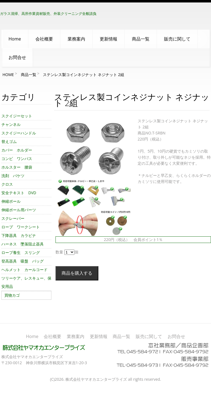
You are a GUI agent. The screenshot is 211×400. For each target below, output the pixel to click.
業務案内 (76, 39)
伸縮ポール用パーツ (18, 209)
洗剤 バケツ (12, 175)
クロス (7, 184)
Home (15, 39)
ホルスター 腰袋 (16, 167)
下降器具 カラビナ (18, 235)
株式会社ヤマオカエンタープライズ (96, 379)
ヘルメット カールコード (24, 269)
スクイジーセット (16, 115)
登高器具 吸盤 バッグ (22, 261)
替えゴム (9, 141)
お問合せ (17, 57)
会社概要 (44, 39)
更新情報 (108, 39)
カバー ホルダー (16, 150)
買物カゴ (12, 295)
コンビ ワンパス (16, 158)
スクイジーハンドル (18, 133)
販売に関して (177, 39)
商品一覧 (140, 39)
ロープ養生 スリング (20, 252)
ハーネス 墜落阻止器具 (22, 244)
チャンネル (11, 124)
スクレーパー (12, 218)
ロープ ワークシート (20, 226)
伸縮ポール (11, 201)
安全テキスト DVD (18, 192)
